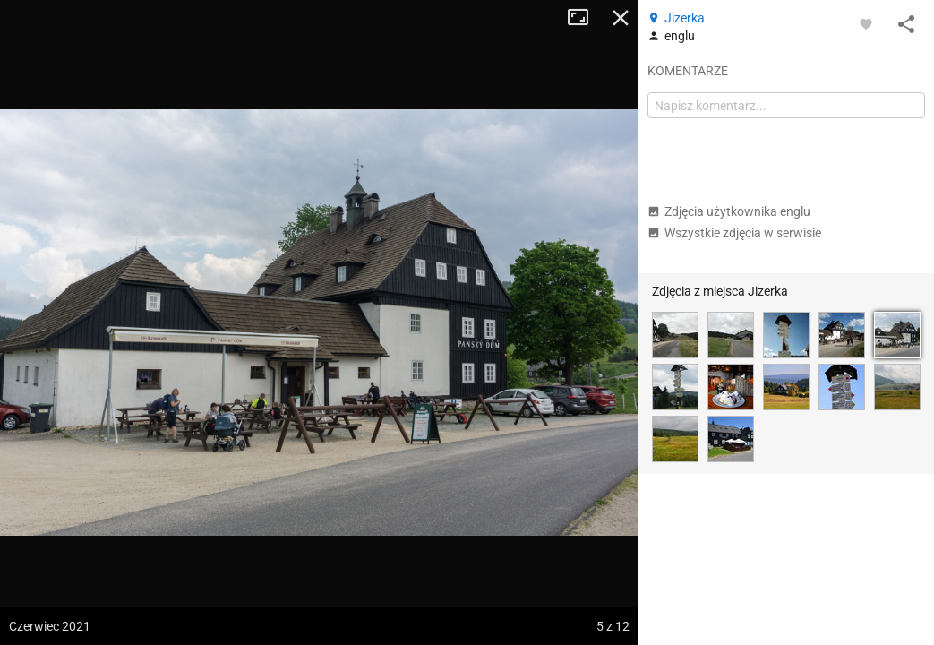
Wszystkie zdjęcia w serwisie (734, 233)
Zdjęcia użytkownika (728, 211)
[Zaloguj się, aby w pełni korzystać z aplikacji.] (866, 23)
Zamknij (620, 18)
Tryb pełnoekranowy (585, 18)
